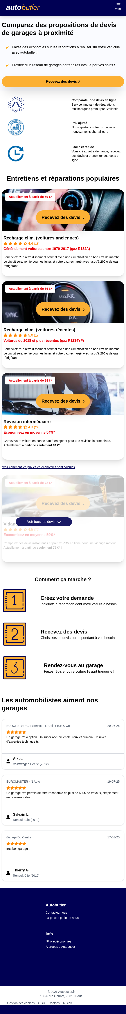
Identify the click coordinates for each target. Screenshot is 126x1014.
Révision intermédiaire (27, 421)
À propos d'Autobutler (60, 946)
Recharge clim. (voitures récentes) (39, 329)
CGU (41, 1003)
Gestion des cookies (21, 1003)
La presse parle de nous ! (63, 918)
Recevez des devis (63, 81)
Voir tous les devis (44, 522)
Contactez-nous (56, 912)
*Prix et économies (58, 941)
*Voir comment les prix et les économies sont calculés (38, 467)
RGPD (67, 1003)
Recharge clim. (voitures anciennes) (41, 238)
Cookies (54, 1003)
